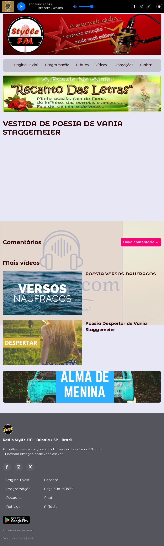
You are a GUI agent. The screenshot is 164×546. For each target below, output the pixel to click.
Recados (13, 498)
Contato (51, 480)
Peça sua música (59, 489)
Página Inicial (26, 65)
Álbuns (82, 65)
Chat (48, 498)
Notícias (13, 507)
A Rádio (51, 507)
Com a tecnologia (18, 538)
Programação (57, 65)
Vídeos (101, 65)
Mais (146, 65)
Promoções (123, 65)
